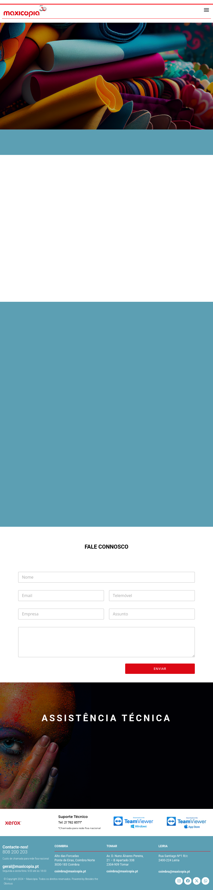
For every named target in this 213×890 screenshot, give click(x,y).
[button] (206, 10)
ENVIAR (160, 669)
